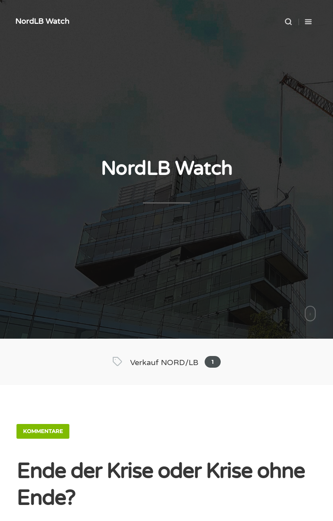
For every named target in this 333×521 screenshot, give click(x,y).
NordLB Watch (42, 21)
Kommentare (43, 431)
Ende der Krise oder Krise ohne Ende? (160, 485)
